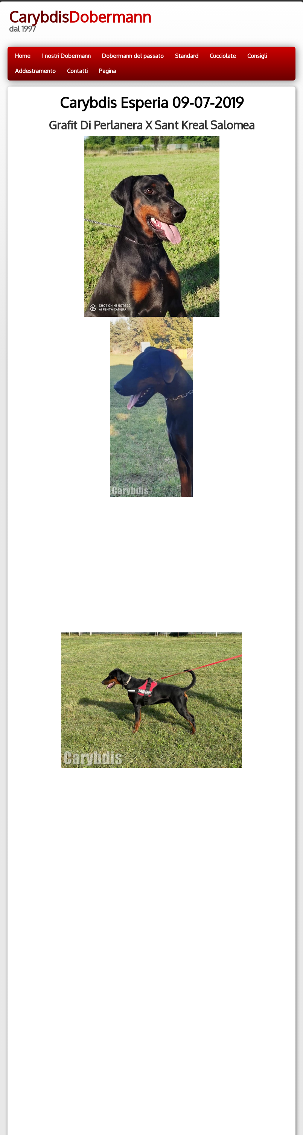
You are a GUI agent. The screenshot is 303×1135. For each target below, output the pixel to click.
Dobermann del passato (133, 55)
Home (22, 55)
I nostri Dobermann (66, 55)
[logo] (79, 20)
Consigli (257, 55)
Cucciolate (223, 55)
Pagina (107, 70)
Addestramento (35, 70)
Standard (186, 55)
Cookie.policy (125, 1104)
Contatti (77, 70)
